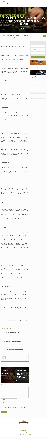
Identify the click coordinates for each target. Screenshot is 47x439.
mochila (12, 234)
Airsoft (15, 6)
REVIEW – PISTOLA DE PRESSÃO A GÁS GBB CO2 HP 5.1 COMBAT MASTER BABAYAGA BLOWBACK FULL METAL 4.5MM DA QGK (21, 375)
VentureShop (23, 27)
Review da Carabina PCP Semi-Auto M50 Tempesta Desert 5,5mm (37, 67)
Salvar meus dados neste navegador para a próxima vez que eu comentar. (15, 408)
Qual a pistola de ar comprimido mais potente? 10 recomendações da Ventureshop (37, 90)
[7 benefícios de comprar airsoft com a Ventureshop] (38, 72)
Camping (25, 29)
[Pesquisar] (44, 36)
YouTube (17, 432)
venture (12, 356)
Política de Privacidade (31, 428)
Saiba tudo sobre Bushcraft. (6, 328)
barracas (26, 262)
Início (1, 35)
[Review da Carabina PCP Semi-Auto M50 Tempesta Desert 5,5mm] (38, 62)
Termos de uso (25, 428)
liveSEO (30, 434)
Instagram (21, 432)
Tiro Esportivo (8, 6)
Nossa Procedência (19, 428)
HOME (2, 6)
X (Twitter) (29, 432)
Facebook (25, 432)
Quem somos (14, 428)
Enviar (38, 56)
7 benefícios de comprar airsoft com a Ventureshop (37, 77)
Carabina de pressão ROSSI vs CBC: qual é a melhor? (38, 96)
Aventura (21, 6)
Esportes (26, 6)
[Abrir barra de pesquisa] (45, 6)
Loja (31, 6)
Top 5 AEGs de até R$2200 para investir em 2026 (38, 83)
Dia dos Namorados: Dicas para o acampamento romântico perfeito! (7, 372)
